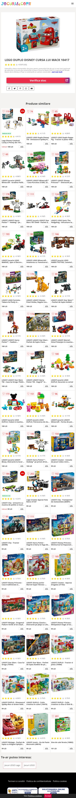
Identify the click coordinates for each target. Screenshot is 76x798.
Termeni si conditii (16, 781)
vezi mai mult (57, 72)
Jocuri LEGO (29, 765)
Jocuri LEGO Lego (12, 765)
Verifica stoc (50, 80)
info (21, 146)
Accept (48, 795)
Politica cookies (60, 781)
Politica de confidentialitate (39, 781)
